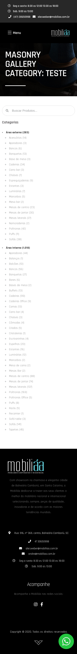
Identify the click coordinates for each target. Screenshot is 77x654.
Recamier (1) (16, 413)
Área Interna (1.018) (18, 248)
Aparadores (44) (18, 253)
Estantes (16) (16, 349)
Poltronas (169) (18, 392)
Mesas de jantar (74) (21, 381)
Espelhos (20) (17, 344)
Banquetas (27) (18, 274)
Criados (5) (15, 328)
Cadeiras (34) (17, 164)
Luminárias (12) (17, 355)
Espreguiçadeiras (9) (21, 180)
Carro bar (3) (16, 170)
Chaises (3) (15, 317)
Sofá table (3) (17, 419)
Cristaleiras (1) (17, 333)
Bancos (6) (15, 148)
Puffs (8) (14, 403)
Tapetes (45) (16, 429)
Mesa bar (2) (16, 202)
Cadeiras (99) (17, 296)
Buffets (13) (16, 290)
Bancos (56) (16, 269)
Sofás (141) (15, 424)
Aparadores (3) (17, 143)
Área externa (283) (17, 132)
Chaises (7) (15, 175)
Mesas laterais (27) (20, 218)
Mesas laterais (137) (20, 387)
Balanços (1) (16, 258)
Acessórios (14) (17, 138)
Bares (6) (14, 280)
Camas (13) (15, 306)
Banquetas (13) (18, 154)
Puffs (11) (14, 234)
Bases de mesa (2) (20, 285)
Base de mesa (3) (19, 159)
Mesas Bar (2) (17, 371)
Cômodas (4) (16, 323)
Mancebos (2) (17, 360)
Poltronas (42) (17, 229)
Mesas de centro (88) (22, 376)
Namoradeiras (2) (19, 223)
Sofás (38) (15, 239)
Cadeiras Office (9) (20, 301)
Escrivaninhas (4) (19, 339)
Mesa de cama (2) (19, 365)
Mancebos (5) (17, 196)
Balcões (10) (16, 264)
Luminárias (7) (17, 191)
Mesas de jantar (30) (21, 213)
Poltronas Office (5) (20, 397)
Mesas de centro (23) (22, 207)
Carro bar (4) (16, 312)
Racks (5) (14, 408)
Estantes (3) (16, 186)
